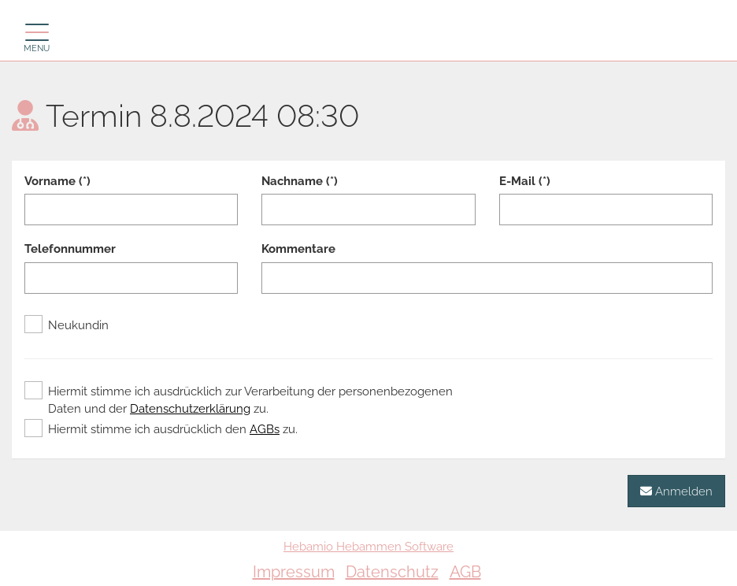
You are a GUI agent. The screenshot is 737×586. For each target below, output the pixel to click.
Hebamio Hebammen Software (368, 547)
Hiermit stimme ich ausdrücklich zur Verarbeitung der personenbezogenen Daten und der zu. (238, 399)
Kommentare (298, 249)
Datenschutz (392, 571)
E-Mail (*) (524, 181)
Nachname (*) (299, 181)
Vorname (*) (57, 181)
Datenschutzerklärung (190, 409)
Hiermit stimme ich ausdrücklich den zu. (161, 429)
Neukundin (66, 325)
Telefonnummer (70, 249)
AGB (465, 571)
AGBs (265, 429)
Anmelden (676, 491)
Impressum (294, 571)
